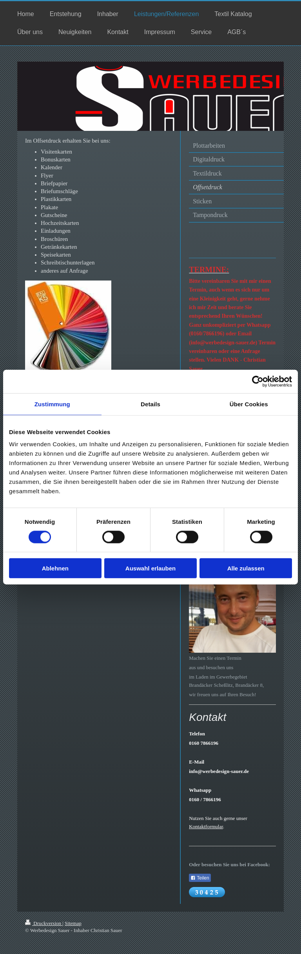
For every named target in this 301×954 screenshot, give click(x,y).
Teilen (199, 878)
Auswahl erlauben (150, 568)
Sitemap (73, 923)
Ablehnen (55, 568)
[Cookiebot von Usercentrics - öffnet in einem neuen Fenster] (257, 381)
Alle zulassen (246, 568)
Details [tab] (150, 403)
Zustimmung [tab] (52, 403)
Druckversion (43, 923)
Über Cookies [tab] (249, 403)
